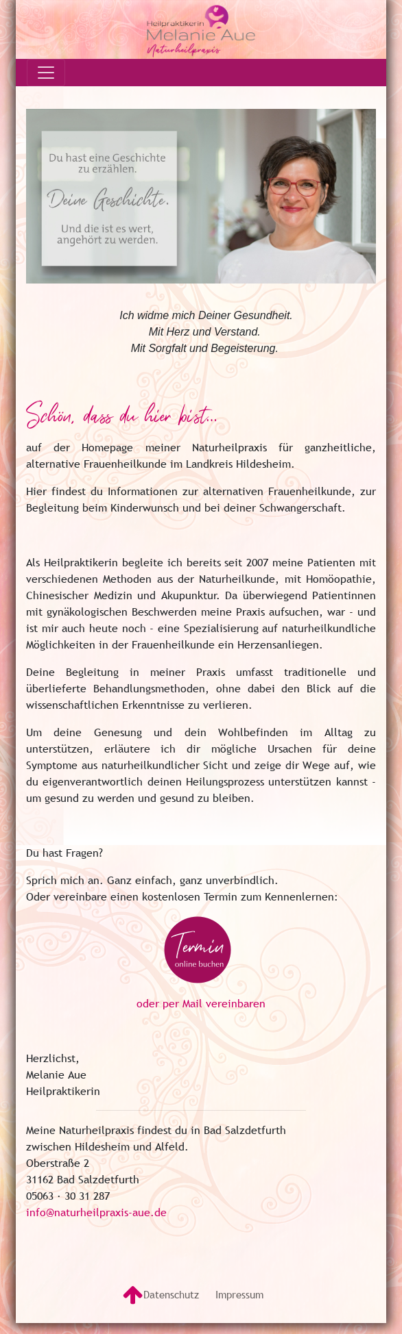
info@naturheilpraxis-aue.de (96, 1212)
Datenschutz (171, 1294)
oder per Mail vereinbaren (201, 1003)
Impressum (239, 1294)
